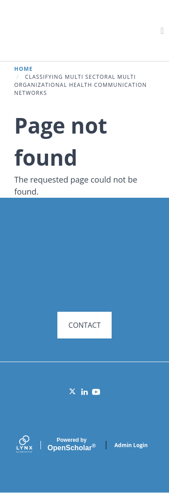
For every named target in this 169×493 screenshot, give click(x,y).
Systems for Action (83, 30)
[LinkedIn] (84, 392)
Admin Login (131, 445)
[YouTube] (96, 392)
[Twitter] (73, 392)
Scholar (72, 444)
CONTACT (84, 325)
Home (23, 69)
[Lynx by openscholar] (32, 445)
